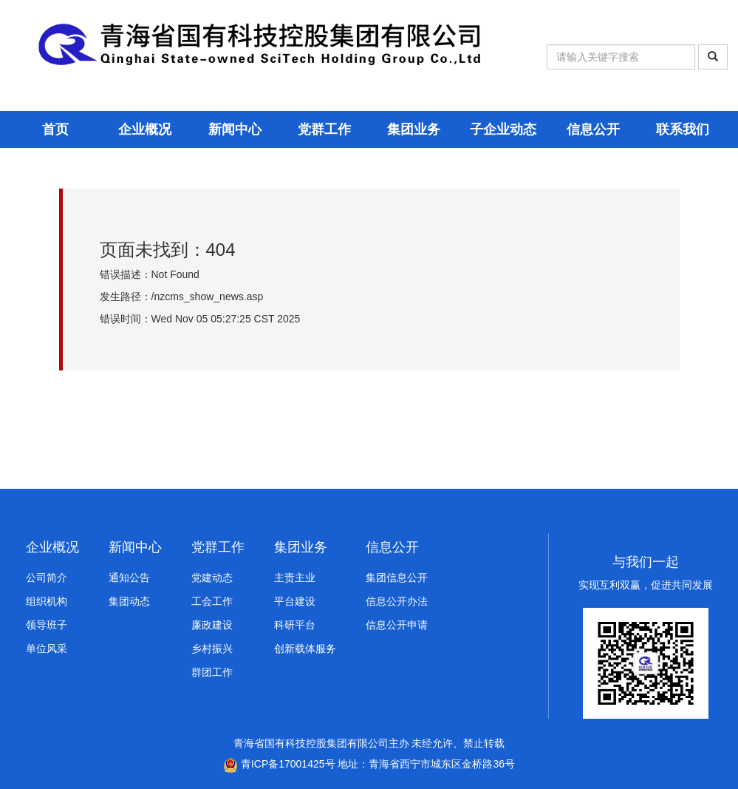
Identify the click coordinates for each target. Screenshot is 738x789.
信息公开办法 (397, 601)
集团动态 (129, 601)
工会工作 (212, 601)
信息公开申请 (397, 625)
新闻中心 (235, 129)
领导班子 (46, 625)
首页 (55, 129)
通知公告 (129, 577)
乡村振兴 (212, 648)
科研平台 (294, 625)
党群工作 (324, 129)
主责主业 (294, 577)
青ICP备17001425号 (279, 764)
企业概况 (144, 129)
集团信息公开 (397, 577)
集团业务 (413, 129)
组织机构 (46, 601)
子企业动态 (503, 129)
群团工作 (212, 672)
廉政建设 (212, 625)
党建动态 (212, 577)
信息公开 (593, 129)
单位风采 (46, 648)
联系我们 (682, 129)
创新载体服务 (305, 648)
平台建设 (294, 601)
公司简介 (46, 577)
